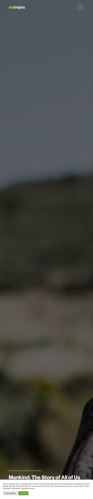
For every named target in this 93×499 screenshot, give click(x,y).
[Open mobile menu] (80, 7)
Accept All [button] (23, 493)
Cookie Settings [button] (10, 493)
